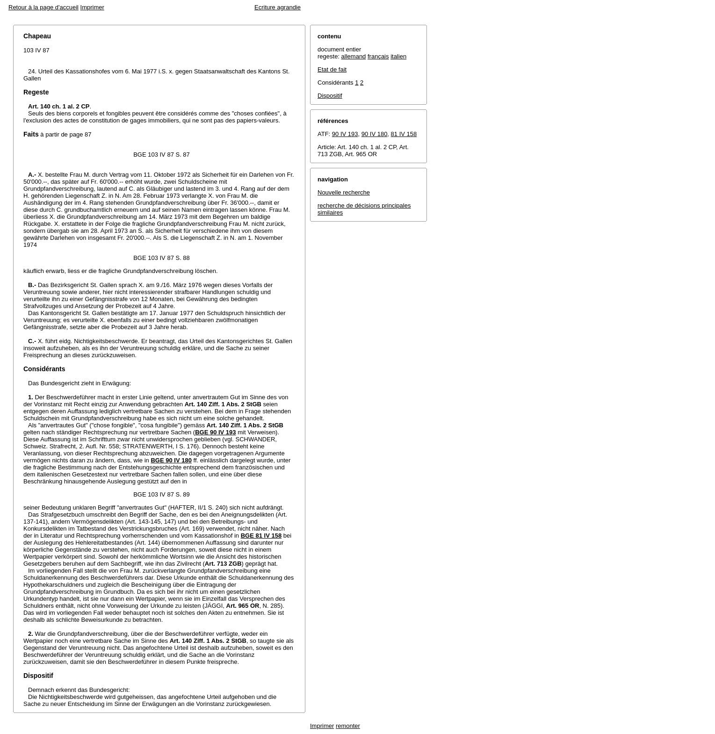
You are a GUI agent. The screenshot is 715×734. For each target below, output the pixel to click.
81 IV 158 (404, 133)
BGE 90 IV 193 (215, 432)
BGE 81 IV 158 (261, 535)
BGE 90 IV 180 (171, 460)
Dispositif (330, 95)
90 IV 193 (345, 133)
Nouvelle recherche (344, 192)
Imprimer (92, 7)
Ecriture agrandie (277, 7)
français (378, 56)
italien (398, 56)
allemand (353, 56)
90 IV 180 (374, 133)
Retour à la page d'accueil (43, 7)
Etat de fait (332, 69)
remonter (348, 725)
